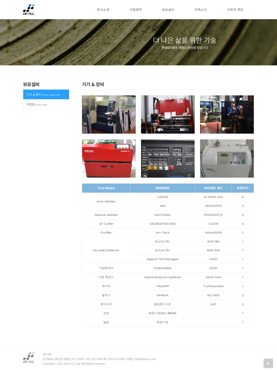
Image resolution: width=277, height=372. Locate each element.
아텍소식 (200, 9)
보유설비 (168, 9)
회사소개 (103, 9)
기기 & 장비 (43, 94)
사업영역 (135, 9)
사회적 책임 (235, 9)
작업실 (36, 104)
